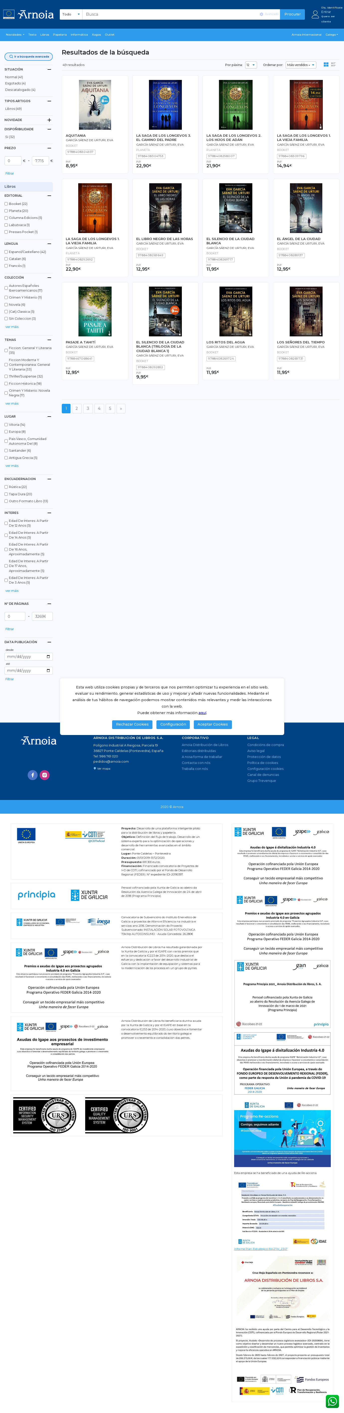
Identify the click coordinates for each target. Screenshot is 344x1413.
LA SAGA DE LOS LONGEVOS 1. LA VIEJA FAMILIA (304, 137)
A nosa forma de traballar (202, 757)
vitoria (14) (17, 425)
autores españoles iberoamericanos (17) (25, 288)
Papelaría (60, 34)
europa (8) (17, 431)
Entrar (326, 12)
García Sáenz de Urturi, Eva (89, 140)
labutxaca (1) (19, 225)
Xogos (96, 34)
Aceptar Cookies (213, 724)
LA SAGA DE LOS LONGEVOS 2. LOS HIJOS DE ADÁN (233, 137)
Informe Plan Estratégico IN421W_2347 (260, 1249)
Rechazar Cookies (132, 724)
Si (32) (10, 137)
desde (9, 650)
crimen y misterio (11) (25, 297)
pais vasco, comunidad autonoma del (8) (27, 441)
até (8, 664)
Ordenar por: (273, 65)
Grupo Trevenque (261, 781)
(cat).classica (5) (21, 311)
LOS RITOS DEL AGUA (225, 342)
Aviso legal (256, 751)
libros (44, 34)
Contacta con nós (196, 763)
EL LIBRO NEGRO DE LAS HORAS (164, 239)
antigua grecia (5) (23, 458)
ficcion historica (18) (25, 383)
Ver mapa (101, 768)
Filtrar (9, 173)
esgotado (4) (15, 83)
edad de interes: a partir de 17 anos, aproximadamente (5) (28, 565)
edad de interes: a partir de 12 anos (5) (28, 523)
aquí (202, 713)
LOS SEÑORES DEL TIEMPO (301, 342)
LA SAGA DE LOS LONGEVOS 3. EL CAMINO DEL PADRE (163, 137)
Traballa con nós (195, 769)
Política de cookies (262, 763)
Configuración (173, 724)
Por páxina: (234, 65)
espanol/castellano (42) (27, 252)
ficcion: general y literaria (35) (30, 350)
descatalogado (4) (20, 90)
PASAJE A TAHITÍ (80, 342)
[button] (15, 35)
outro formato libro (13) (28, 501)
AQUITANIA (76, 135)
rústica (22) (18, 487)
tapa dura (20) (20, 494)
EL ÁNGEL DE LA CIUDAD (299, 239)
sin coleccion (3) (22, 318)
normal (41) (14, 77)
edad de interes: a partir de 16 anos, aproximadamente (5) (28, 549)
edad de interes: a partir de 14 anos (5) (28, 535)
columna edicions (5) (25, 218)
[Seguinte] (121, 408)
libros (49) (13, 109)
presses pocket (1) (23, 232)
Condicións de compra (265, 745)
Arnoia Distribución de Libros (205, 745)
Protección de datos (264, 757)
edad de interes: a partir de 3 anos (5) (28, 580)
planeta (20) (18, 211)
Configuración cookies (265, 769)
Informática (79, 34)
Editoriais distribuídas (199, 751)
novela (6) (17, 305)
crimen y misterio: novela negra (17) (29, 393)
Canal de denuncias (263, 775)
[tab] (28, 69)
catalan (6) (17, 259)
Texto (32, 34)
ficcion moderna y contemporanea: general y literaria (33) (29, 364)
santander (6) (20, 450)
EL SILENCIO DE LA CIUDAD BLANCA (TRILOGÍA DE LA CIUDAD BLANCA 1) (160, 346)
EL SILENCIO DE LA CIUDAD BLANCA (230, 241)
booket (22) (18, 204)
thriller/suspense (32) (26, 376)
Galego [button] (331, 34)
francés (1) (17, 266)
